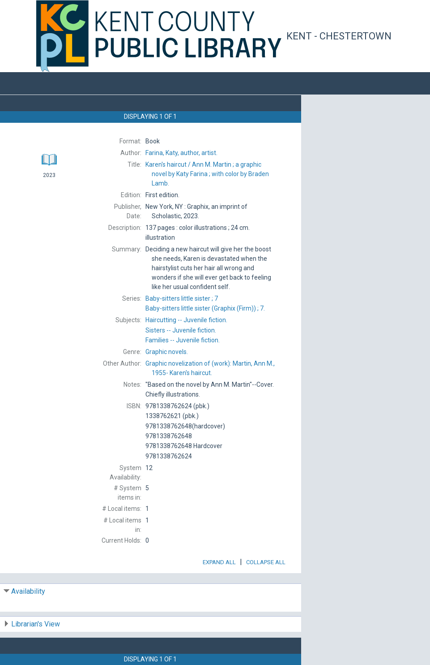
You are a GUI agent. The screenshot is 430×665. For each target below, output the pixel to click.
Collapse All (265, 562)
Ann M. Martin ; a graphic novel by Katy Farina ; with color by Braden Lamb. (207, 174)
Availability (28, 591)
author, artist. (181, 152)
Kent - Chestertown (339, 36)
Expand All (219, 562)
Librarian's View (35, 624)
